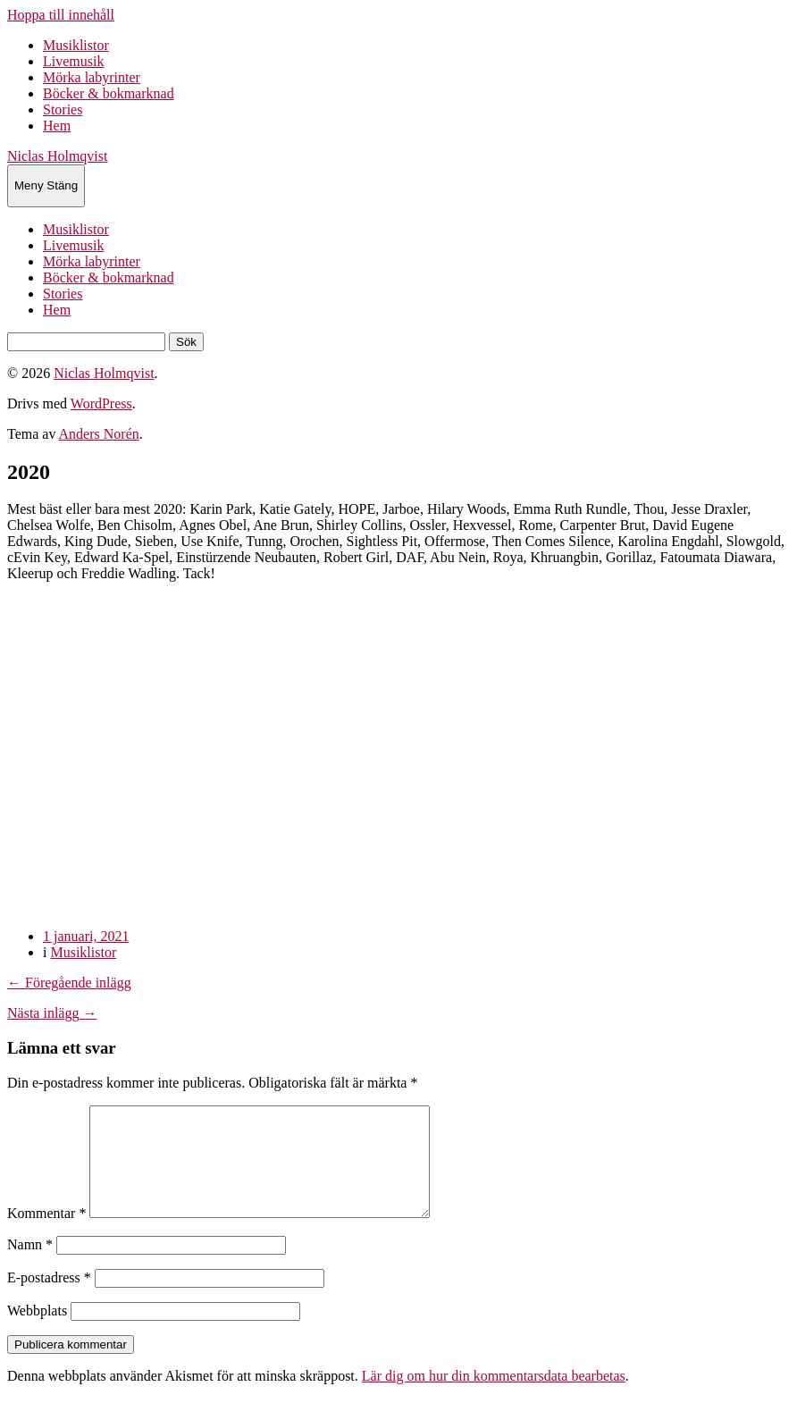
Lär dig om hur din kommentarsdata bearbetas (493, 1397)
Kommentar (46, 1234)
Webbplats (37, 1332)
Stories (62, 109)
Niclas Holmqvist (57, 156)
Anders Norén (99, 433)
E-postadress (49, 1299)
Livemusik (73, 61)
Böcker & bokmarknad (108, 93)
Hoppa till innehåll (60, 14)
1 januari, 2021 (86, 936)
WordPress (101, 403)
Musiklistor (76, 45)
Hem (57, 125)
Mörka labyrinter (91, 77)
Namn (30, 1265)
